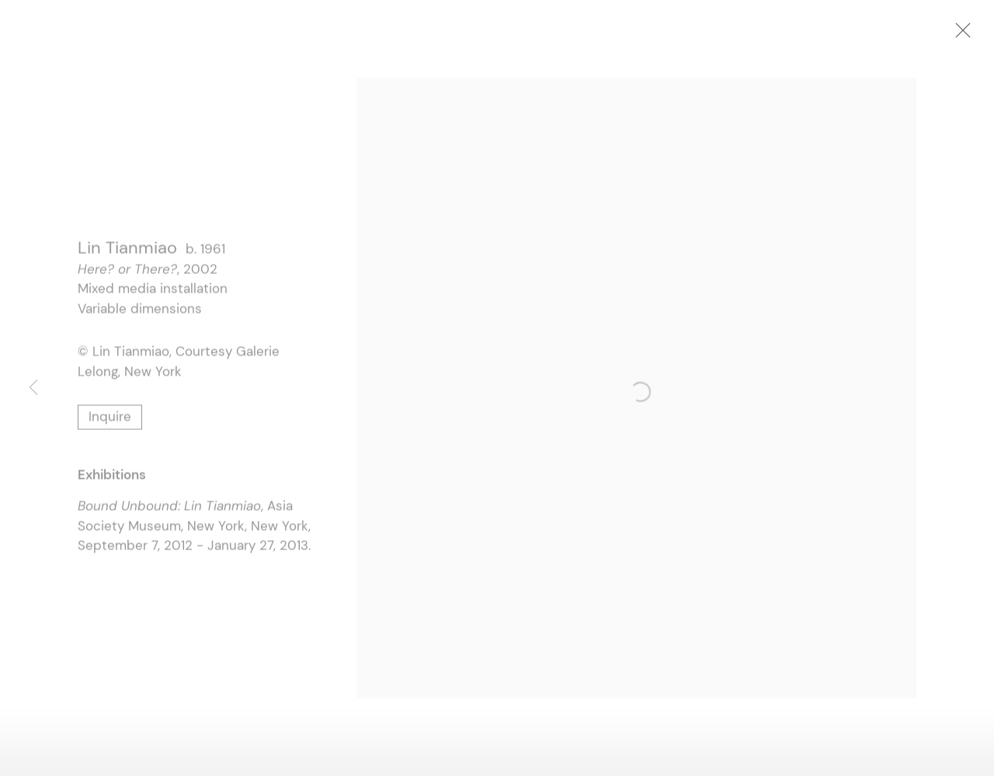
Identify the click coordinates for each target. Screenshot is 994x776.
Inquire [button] (110, 418)
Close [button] (960, 35)
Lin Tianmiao (127, 249)
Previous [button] (33, 388)
